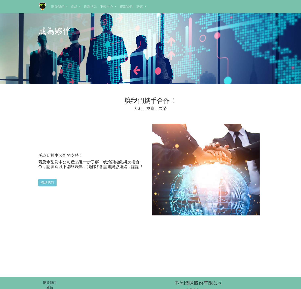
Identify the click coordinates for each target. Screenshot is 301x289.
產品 (74, 6)
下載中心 (107, 6)
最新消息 (90, 6)
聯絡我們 (126, 6)
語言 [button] (140, 6)
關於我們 (58, 6)
